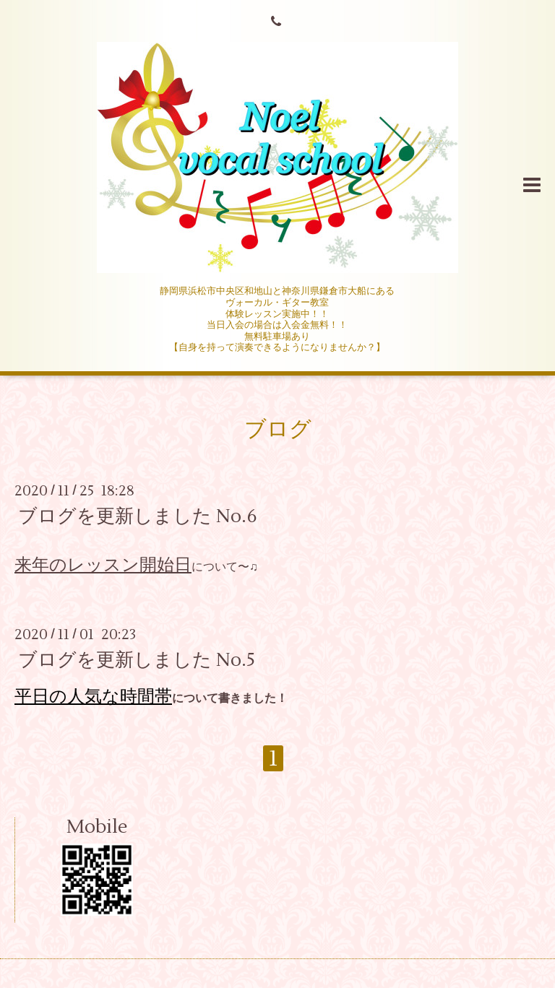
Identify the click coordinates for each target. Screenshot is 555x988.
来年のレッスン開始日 (103, 565)
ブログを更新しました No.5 (136, 660)
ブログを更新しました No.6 (137, 516)
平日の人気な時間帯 (93, 696)
